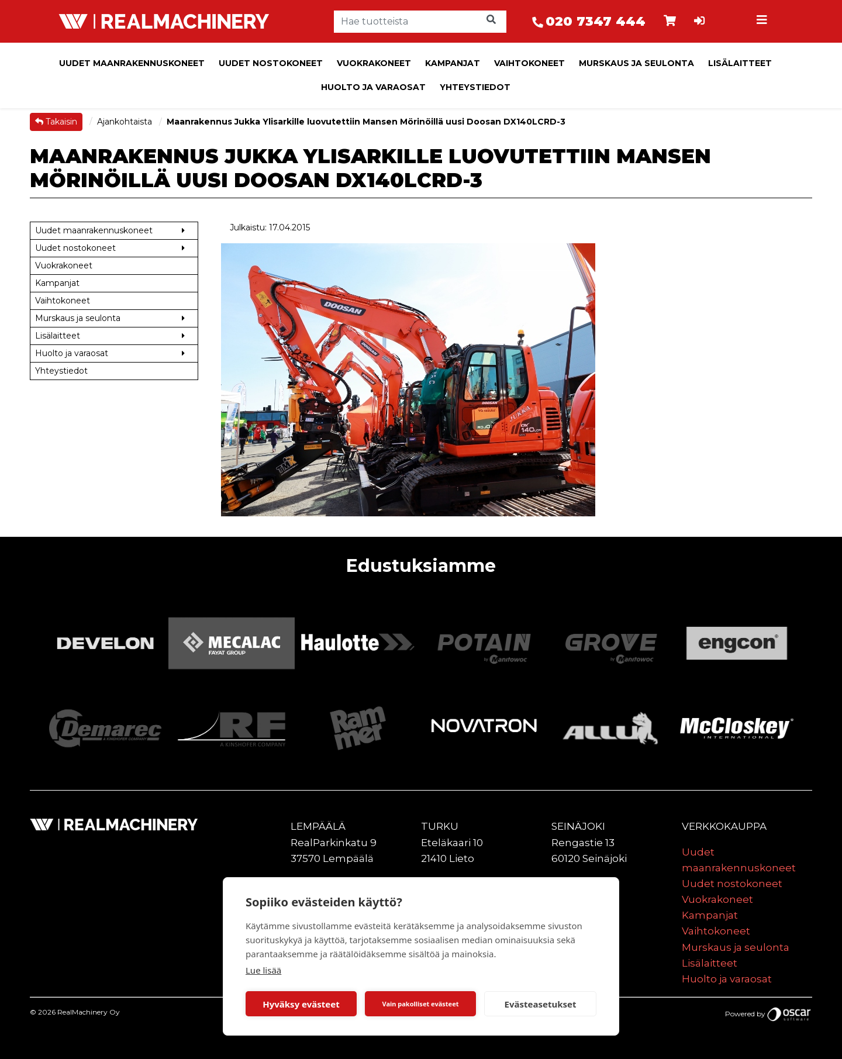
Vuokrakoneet (374, 63)
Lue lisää (263, 970)
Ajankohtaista (125, 121)
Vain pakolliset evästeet (420, 1003)
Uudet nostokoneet (271, 63)
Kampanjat (452, 63)
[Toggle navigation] (763, 22)
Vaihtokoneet (529, 63)
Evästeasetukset (541, 1004)
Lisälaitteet (740, 63)
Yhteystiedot (475, 87)
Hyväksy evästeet (301, 1004)
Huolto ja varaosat (373, 87)
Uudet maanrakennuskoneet (132, 63)
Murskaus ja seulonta (636, 63)
